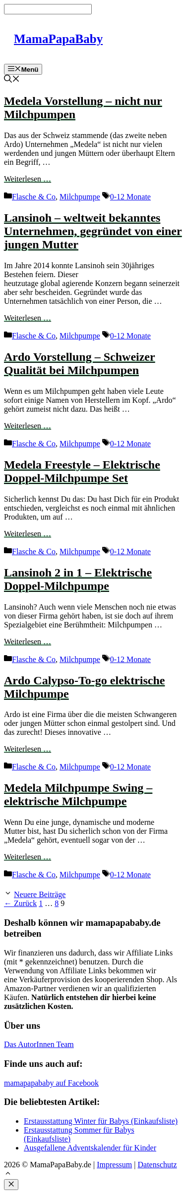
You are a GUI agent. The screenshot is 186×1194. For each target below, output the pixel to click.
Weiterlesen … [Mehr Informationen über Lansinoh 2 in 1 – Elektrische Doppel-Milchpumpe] (27, 641)
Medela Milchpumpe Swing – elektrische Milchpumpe (78, 794)
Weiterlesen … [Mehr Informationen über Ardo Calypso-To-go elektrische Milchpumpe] (27, 749)
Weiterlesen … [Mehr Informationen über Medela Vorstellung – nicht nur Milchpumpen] (27, 179)
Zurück (20, 903)
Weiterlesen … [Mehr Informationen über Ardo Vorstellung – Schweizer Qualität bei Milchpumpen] (27, 426)
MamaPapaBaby (58, 39)
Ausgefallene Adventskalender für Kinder (90, 1148)
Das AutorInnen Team (39, 1044)
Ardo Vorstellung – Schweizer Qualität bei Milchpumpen (79, 363)
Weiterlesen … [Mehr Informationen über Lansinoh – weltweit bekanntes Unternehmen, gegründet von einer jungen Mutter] (27, 318)
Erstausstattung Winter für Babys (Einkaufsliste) (101, 1121)
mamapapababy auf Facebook (51, 1083)
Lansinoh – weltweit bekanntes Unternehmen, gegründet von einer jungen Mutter (93, 231)
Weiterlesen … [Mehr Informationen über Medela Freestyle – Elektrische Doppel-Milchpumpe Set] (27, 533)
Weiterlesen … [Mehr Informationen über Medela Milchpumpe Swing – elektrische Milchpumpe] (27, 857)
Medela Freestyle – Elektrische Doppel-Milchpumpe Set (82, 471)
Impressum (114, 1164)
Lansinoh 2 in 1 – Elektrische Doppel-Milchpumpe (78, 579)
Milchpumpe (80, 196)
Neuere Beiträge (39, 894)
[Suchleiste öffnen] (12, 80)
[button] (8, 1174)
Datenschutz (157, 1164)
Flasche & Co (34, 196)
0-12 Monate (130, 196)
